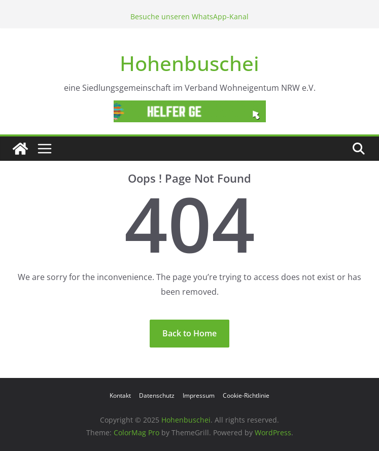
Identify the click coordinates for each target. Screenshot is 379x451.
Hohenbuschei (189, 63)
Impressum (199, 395)
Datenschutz (157, 395)
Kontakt (120, 395)
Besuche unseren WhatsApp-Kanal (189, 16)
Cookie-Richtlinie (246, 395)
